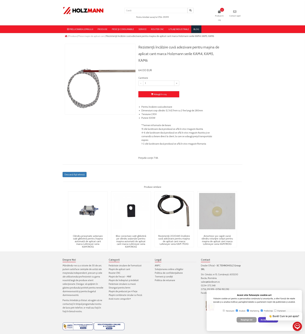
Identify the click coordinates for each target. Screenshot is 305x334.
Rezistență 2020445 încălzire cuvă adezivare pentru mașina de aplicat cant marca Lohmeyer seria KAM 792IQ (174, 240)
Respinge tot (246, 319)
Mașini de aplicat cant (119, 269)
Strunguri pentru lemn (119, 287)
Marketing (253, 310)
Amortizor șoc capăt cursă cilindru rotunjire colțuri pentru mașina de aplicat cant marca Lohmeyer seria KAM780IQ (217, 240)
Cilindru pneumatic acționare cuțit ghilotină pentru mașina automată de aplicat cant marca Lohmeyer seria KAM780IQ (88, 241)
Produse (102, 29)
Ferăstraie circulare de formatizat (125, 265)
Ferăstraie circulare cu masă (122, 284)
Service (143, 29)
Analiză (240, 310)
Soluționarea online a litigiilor (169, 269)
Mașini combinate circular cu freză (125, 295)
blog (196, 29)
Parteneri (280, 310)
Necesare (228, 310)
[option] (100, 79)
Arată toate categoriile (120, 298)
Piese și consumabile (123, 29)
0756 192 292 (222, 289)
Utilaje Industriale (178, 29)
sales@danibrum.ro (210, 281)
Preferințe (267, 310)
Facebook (206, 293)
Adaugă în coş (159, 94)
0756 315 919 (207, 289)
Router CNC (157, 29)
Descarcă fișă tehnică (75, 174)
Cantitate (143, 78)
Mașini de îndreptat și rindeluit (124, 280)
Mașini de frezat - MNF (120, 276)
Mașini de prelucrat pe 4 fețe (123, 291)
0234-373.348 (208, 285)
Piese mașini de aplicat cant (92, 36)
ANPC (157, 265)
